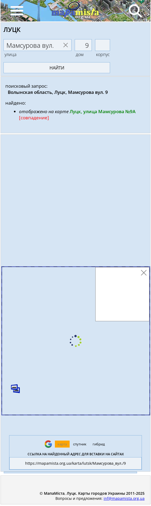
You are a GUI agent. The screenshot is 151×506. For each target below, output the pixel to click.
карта (62, 444)
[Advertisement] (75, 201)
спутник (79, 444)
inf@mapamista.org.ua (124, 498)
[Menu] (16, 10)
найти (57, 68)
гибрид (99, 444)
